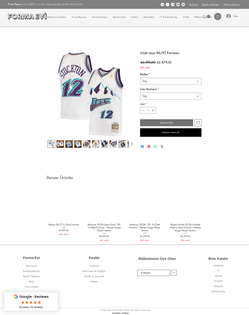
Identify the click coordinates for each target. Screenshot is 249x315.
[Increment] (153, 110)
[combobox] (170, 81)
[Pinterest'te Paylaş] (149, 146)
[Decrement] (143, 110)
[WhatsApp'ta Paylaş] (155, 146)
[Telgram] (172, 4)
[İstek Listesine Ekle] (198, 122)
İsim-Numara (149, 89)
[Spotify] (183, 4)
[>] (174, 273)
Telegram (218, 286)
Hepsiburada (218, 291)
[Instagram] (162, 4)
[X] (167, 4)
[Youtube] (178, 4)
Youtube (218, 281)
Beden (145, 74)
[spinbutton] (148, 110)
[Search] (217, 16)
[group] (124, 214)
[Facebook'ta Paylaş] (142, 146)
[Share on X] (162, 146)
